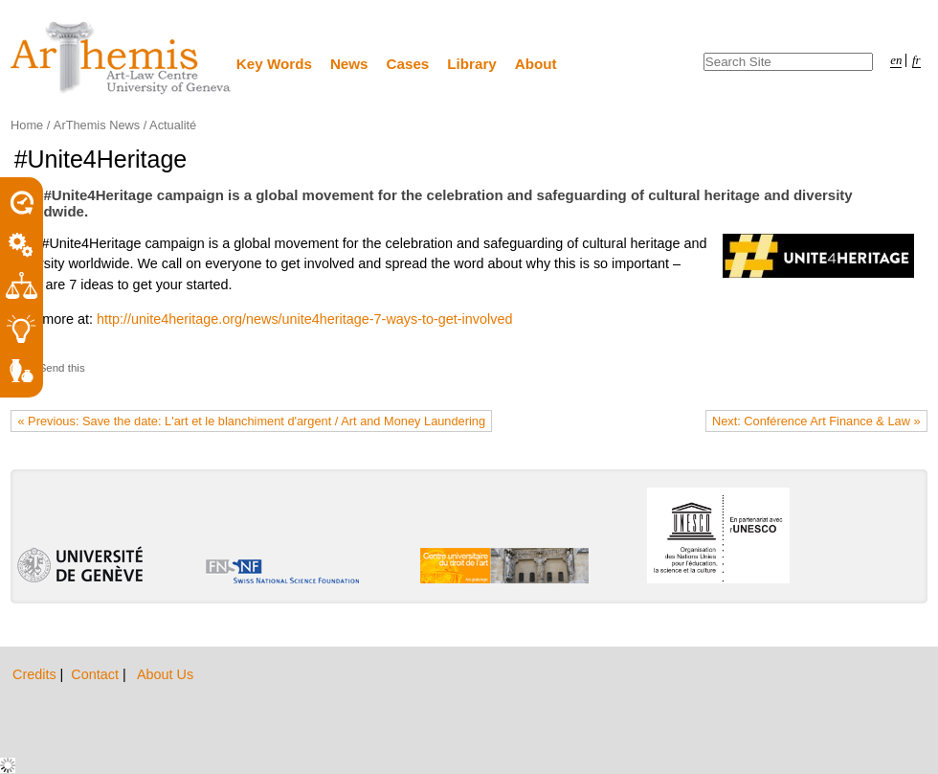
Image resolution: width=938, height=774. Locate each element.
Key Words (274, 64)
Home (27, 125)
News (349, 64)
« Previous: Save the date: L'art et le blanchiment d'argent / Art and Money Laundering (251, 421)
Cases (408, 64)
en (896, 60)
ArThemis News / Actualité (125, 125)
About (536, 64)
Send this (62, 368)
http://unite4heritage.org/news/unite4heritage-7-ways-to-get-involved (304, 319)
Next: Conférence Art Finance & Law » (816, 421)
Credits (36, 674)
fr (916, 60)
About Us (165, 674)
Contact (97, 674)
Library (472, 64)
